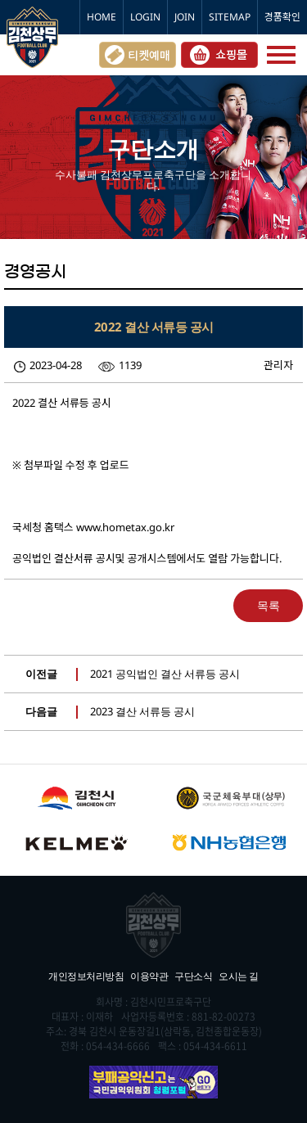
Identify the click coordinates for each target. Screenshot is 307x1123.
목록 (268, 605)
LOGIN (145, 17)
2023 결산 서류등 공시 (142, 711)
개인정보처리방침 (86, 976)
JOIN (184, 17)
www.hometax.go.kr (125, 527)
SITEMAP (230, 17)
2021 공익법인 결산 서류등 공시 (165, 673)
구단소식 (193, 976)
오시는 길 (239, 976)
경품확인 (282, 17)
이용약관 (149, 976)
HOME (101, 17)
